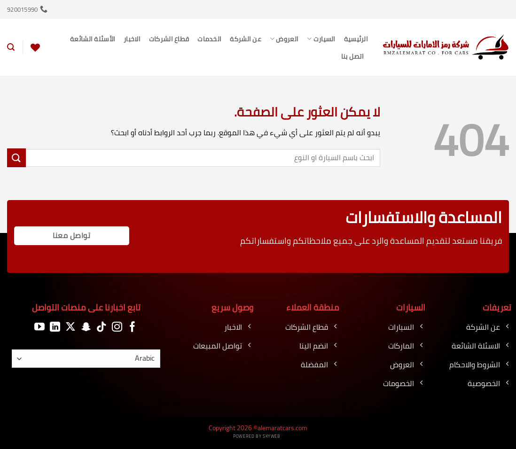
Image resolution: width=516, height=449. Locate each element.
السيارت (321, 38)
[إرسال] (16, 157)
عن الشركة (245, 38)
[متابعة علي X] (70, 327)
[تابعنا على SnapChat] (86, 327)
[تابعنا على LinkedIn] (55, 327)
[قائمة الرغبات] (35, 47)
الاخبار (132, 38)
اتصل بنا (352, 56)
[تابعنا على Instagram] (117, 327)
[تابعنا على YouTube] (39, 327)
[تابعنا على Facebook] (132, 327)
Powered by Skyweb (256, 436)
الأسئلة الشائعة (92, 38)
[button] (11, 47)
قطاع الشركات (169, 38)
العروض (284, 38)
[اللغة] (86, 358)
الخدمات (209, 38)
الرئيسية (356, 38)
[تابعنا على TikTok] (101, 327)
